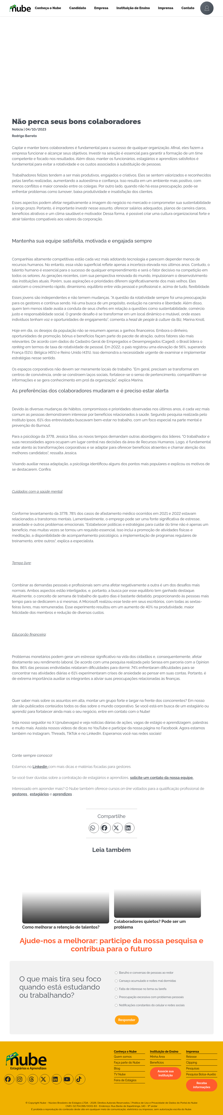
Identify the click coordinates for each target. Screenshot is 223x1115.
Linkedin (40, 766)
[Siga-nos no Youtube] (68, 1079)
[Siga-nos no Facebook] (9, 1079)
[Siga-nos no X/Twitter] (45, 1079)
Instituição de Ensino (133, 8)
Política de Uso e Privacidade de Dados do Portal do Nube (164, 1102)
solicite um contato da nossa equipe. (162, 777)
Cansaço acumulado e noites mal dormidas (147, 980)
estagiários (39, 794)
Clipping (191, 1062)
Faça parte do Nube (127, 1062)
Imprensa (165, 8)
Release (191, 1056)
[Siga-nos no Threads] (33, 1079)
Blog (117, 1068)
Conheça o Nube (48, 8)
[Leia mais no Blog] (65, 895)
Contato (187, 8)
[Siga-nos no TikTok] (80, 1079)
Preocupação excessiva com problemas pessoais (151, 997)
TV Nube (120, 1074)
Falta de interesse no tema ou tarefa (142, 989)
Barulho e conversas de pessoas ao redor (146, 972)
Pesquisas (192, 1068)
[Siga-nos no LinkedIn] (56, 1079)
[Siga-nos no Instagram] (21, 1079)
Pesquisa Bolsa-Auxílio (201, 1074)
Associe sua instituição (166, 1073)
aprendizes (62, 794)
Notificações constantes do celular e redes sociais (152, 1005)
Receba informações (201, 1085)
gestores (20, 794)
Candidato (77, 8)
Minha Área (157, 1056)
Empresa (101, 8)
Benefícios (157, 1062)
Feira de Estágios (125, 1080)
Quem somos (123, 1056)
